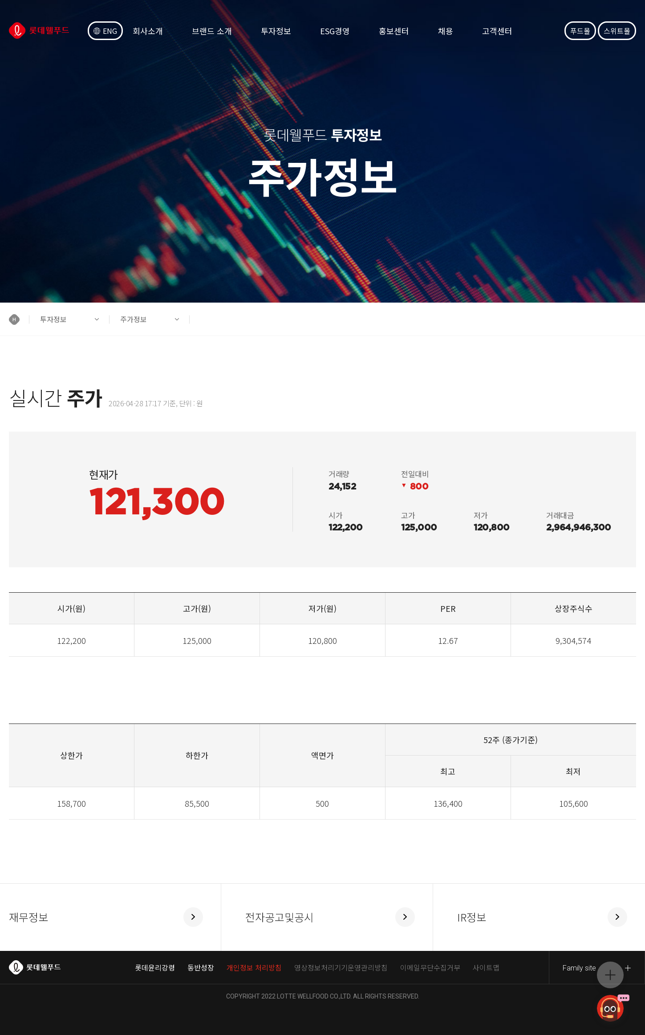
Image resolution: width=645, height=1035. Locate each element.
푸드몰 (580, 30)
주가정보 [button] (133, 319)
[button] (19, 319)
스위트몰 (617, 30)
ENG (105, 30)
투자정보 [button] (53, 319)
